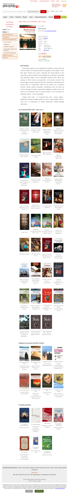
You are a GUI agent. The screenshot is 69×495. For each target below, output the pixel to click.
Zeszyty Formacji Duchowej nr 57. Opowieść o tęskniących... (24, 206)
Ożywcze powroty (47, 269)
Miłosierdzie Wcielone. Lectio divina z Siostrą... (35, 151)
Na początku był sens (35, 270)
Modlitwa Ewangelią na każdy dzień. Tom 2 (47, 161)
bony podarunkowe (44, 1)
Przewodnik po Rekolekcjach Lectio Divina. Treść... (36, 182)
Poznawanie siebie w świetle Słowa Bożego (24, 225)
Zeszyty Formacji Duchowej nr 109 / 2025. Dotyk (36, 116)
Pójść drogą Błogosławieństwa (47, 223)
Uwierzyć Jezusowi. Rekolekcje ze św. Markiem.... (58, 182)
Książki (5, 29)
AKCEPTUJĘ (39, 491)
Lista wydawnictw (45, 288)
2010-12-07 (46, 50)
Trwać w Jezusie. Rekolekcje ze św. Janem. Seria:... (47, 171)
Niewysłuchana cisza (47, 237)
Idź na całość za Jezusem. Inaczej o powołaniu (58, 238)
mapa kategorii (9, 22)
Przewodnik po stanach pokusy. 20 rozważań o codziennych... (24, 140)
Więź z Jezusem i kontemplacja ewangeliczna (36, 193)
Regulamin (32, 281)
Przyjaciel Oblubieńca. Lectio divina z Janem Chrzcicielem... (58, 117)
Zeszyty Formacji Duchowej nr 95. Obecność (35, 139)
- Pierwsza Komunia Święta (9, 52)
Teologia (5, 37)
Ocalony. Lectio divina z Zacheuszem (47, 181)
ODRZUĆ (29, 491)
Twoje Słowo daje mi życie (36, 127)
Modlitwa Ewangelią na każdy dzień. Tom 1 (36, 161)
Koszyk (19, 281)
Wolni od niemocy (24, 256)
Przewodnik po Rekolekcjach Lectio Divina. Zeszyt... (58, 140)
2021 (28, 288)
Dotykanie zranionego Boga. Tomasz (47, 139)
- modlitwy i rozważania (8, 46)
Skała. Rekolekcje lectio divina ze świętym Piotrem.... (36, 205)
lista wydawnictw (10, 24)
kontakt (52, 1)
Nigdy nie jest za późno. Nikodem (47, 127)
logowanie (63, 1)
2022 (25, 288)
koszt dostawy (33, 1)
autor (57, 11)
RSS (45, 299)
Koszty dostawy (25, 281)
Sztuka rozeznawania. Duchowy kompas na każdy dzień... (58, 224)
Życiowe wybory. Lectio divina (24, 236)
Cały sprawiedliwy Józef (36, 170)
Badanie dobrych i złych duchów (24, 127)
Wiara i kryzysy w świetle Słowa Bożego (24, 181)
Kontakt (56, 281)
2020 (31, 288)
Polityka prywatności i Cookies (42, 281)
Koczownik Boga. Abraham (47, 150)
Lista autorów (53, 288)
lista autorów (10, 26)
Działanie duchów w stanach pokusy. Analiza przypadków (24, 117)
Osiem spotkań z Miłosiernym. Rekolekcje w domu (47, 117)
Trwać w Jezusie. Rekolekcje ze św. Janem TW (24, 151)
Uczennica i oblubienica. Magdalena (58, 161)
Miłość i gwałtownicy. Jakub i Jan (58, 128)
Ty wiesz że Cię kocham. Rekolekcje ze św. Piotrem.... (47, 194)
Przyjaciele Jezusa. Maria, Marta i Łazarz (58, 151)
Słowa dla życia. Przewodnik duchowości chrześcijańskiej (24, 271)
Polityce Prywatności (60, 488)
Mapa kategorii (36, 288)
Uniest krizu (24, 159)
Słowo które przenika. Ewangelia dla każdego (35, 257)
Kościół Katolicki (7, 34)
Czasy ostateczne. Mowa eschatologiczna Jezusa (58, 194)
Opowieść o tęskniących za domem (24, 193)
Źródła (4, 57)
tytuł (61, 11)
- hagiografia (6, 44)
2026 (14, 288)
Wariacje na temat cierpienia (47, 255)
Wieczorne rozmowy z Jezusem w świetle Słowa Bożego (35, 239)
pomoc (57, 1)
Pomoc (52, 281)
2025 (17, 288)
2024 (20, 288)
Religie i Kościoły (7, 55)
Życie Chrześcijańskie (8, 39)
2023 (23, 288)
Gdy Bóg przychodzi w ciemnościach (58, 171)
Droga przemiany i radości (58, 257)
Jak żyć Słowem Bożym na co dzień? (35, 225)
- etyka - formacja (7, 42)
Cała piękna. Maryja (24, 170)
